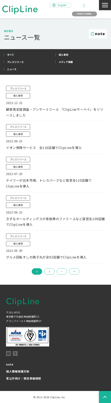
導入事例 (63, 54)
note (9, 364)
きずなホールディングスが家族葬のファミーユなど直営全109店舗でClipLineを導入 (55, 221)
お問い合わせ (84, 5)
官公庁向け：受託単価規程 (23, 378)
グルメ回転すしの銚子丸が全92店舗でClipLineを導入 (46, 257)
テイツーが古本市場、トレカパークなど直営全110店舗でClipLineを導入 (49, 183)
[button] (105, 5)
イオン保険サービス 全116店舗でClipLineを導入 (44, 147)
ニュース (11, 69)
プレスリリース (15, 62)
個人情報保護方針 (18, 371)
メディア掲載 (66, 62)
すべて (10, 54)
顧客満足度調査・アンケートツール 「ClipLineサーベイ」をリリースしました (54, 112)
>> (74, 271)
